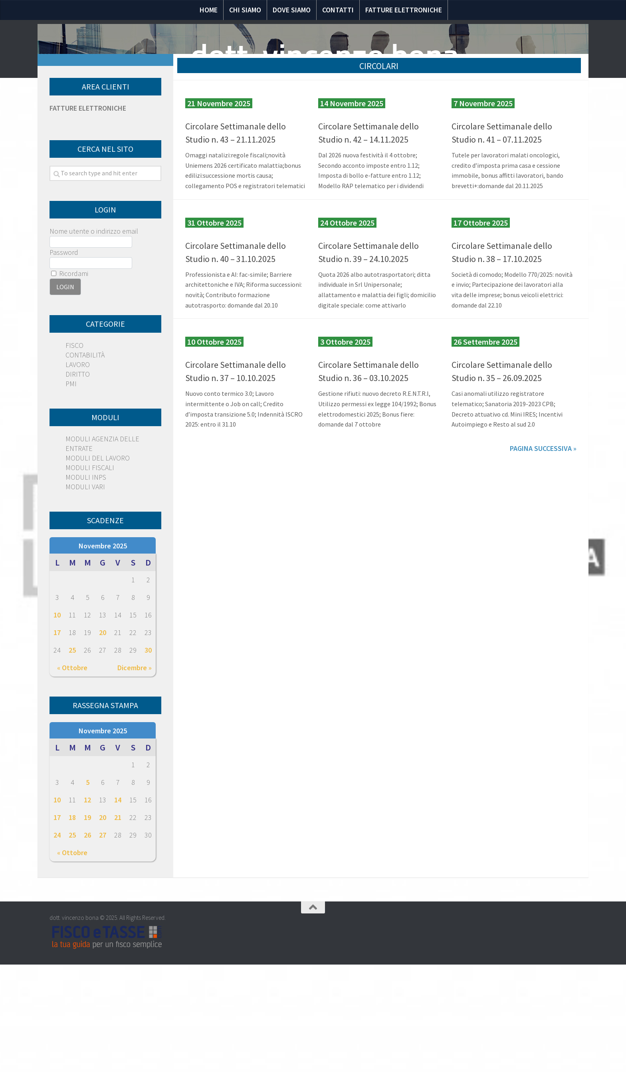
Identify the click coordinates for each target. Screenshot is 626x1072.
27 (102, 942)
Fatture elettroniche (403, 9)
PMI (71, 491)
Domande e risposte (326, 150)
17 (57, 739)
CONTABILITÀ (85, 462)
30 (148, 757)
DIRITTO (77, 481)
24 (57, 942)
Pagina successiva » (543, 555)
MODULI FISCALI (89, 575)
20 (102, 739)
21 (117, 924)
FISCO (74, 452)
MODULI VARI (85, 594)
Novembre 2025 (103, 653)
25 (72, 757)
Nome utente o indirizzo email (94, 338)
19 (87, 924)
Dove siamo (292, 9)
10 (57, 722)
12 (87, 907)
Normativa (212, 150)
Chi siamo (245, 9)
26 (87, 942)
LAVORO (77, 471)
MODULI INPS (85, 584)
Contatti (338, 9)
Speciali (260, 150)
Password (64, 359)
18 (72, 924)
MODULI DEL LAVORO (97, 565)
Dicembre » (134, 775)
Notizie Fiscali (152, 150)
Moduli (390, 150)
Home (209, 9)
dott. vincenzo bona (325, 55)
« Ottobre (72, 775)
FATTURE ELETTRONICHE (88, 215)
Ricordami (69, 380)
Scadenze (483, 150)
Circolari (435, 150)
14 (117, 907)
